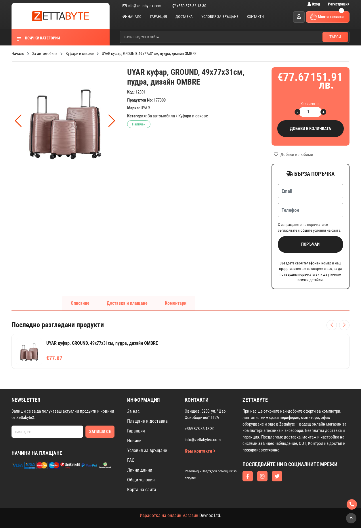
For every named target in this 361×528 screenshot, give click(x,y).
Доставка (184, 16)
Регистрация (338, 4)
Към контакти (200, 451)
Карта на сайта (141, 489)
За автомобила (161, 116)
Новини (134, 440)
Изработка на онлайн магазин (169, 515)
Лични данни (139, 470)
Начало (132, 16)
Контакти (255, 16)
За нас (133, 411)
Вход (314, 4)
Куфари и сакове (193, 116)
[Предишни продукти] (331, 325)
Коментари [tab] (175, 303)
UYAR (145, 107)
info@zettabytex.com (142, 5)
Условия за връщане (219, 16)
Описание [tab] (80, 303)
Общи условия (141, 480)
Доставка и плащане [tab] (127, 303)
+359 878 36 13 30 (189, 5)
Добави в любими (293, 154)
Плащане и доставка (147, 421)
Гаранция (158, 16)
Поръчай (310, 244)
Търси (335, 37)
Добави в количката (310, 129)
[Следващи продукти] (344, 325)
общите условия (313, 230)
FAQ (131, 460)
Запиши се (100, 431)
